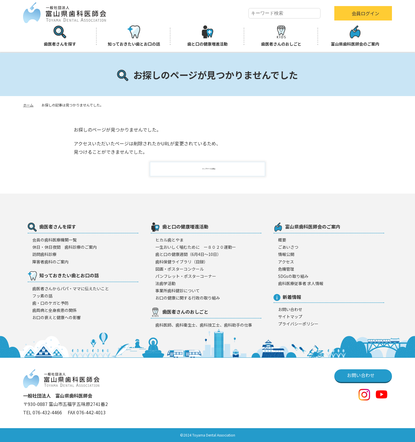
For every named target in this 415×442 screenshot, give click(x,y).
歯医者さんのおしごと (281, 36)
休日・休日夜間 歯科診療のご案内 (64, 247)
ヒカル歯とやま (169, 240)
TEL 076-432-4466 (43, 412)
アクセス (286, 262)
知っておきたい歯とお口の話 (134, 36)
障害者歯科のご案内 (50, 262)
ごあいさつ (288, 247)
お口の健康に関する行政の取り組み (187, 298)
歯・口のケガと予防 (50, 303)
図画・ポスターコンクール (179, 269)
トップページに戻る (211, 169)
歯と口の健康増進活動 (207, 36)
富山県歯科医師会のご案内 (355, 36)
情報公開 (286, 254)
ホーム (28, 104)
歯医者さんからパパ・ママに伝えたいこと (70, 288)
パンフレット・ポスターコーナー (185, 276)
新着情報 (287, 297)
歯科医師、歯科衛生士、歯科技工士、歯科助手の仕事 (203, 325)
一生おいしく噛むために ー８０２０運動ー (195, 247)
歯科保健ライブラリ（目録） (181, 262)
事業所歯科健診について (177, 290)
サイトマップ (290, 316)
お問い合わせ (290, 309)
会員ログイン (365, 13)
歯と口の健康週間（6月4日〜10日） (188, 254)
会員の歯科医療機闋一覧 (54, 240)
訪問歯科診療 (44, 254)
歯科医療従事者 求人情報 (300, 283)
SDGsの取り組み (293, 276)
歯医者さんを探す (60, 36)
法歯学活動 (165, 283)
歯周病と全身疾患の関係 (54, 310)
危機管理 (286, 269)
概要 (282, 240)
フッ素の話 (42, 296)
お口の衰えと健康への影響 (56, 317)
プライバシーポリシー (298, 324)
